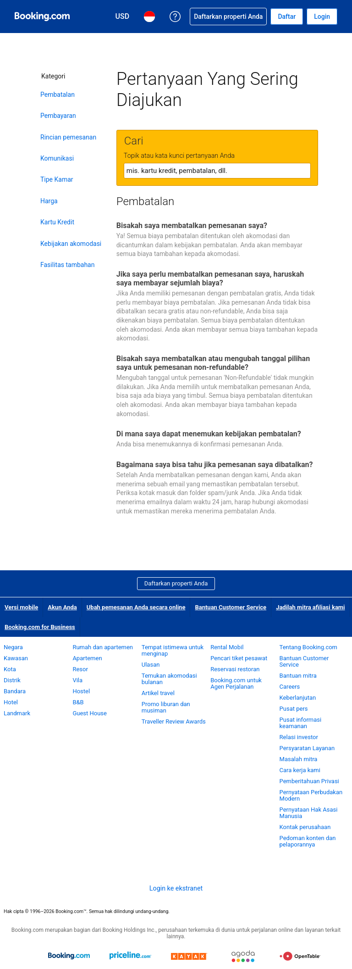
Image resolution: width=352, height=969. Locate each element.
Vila (77, 680)
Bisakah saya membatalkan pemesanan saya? (191, 225)
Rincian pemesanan (68, 137)
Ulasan (151, 664)
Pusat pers (294, 708)
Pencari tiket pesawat (238, 658)
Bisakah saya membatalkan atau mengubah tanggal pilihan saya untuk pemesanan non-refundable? (213, 363)
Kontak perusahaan (305, 827)
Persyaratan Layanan (307, 748)
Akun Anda (62, 607)
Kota (10, 669)
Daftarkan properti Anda (176, 583)
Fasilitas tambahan (67, 264)
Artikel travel (158, 693)
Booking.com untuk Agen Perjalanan (236, 683)
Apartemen (87, 658)
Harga (49, 201)
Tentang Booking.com (308, 647)
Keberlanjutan (298, 697)
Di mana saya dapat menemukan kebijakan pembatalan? (208, 433)
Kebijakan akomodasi (70, 243)
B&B (77, 702)
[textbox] (217, 170)
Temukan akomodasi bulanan (169, 678)
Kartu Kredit (57, 222)
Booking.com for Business (40, 627)
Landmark (17, 713)
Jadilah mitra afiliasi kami (310, 607)
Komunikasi (57, 158)
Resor (80, 669)
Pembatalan (57, 94)
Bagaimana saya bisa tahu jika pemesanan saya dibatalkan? (214, 464)
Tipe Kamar (56, 179)
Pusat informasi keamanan (301, 723)
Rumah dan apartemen (102, 647)
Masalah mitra (299, 759)
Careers (290, 686)
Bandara (15, 691)
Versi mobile (21, 607)
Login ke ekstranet (176, 888)
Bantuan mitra (298, 675)
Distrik (12, 680)
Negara (13, 647)
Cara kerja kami (300, 770)
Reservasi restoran (234, 669)
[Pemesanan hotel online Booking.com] (42, 16)
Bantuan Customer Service (230, 607)
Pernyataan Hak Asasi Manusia (309, 812)
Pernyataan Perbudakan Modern (311, 795)
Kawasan (16, 658)
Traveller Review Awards (174, 721)
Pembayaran (58, 115)
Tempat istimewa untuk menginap (173, 650)
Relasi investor (299, 737)
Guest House (89, 713)
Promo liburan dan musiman (166, 707)
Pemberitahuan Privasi (309, 781)
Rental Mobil (226, 647)
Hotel (11, 702)
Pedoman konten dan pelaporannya (308, 841)
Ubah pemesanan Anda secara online (136, 607)
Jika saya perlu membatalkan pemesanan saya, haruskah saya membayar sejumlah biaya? (210, 278)
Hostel (81, 691)
